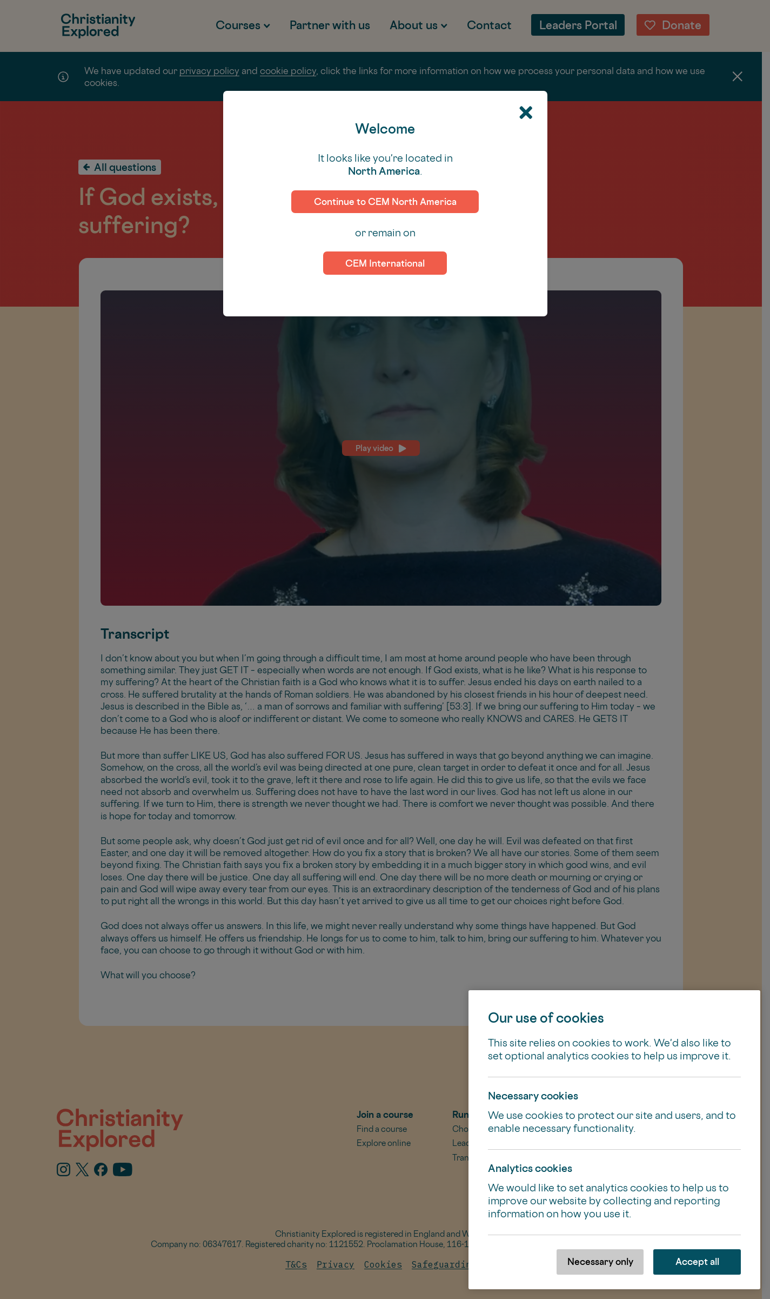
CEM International (385, 263)
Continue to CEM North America (385, 201)
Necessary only (600, 1261)
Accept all (697, 1261)
